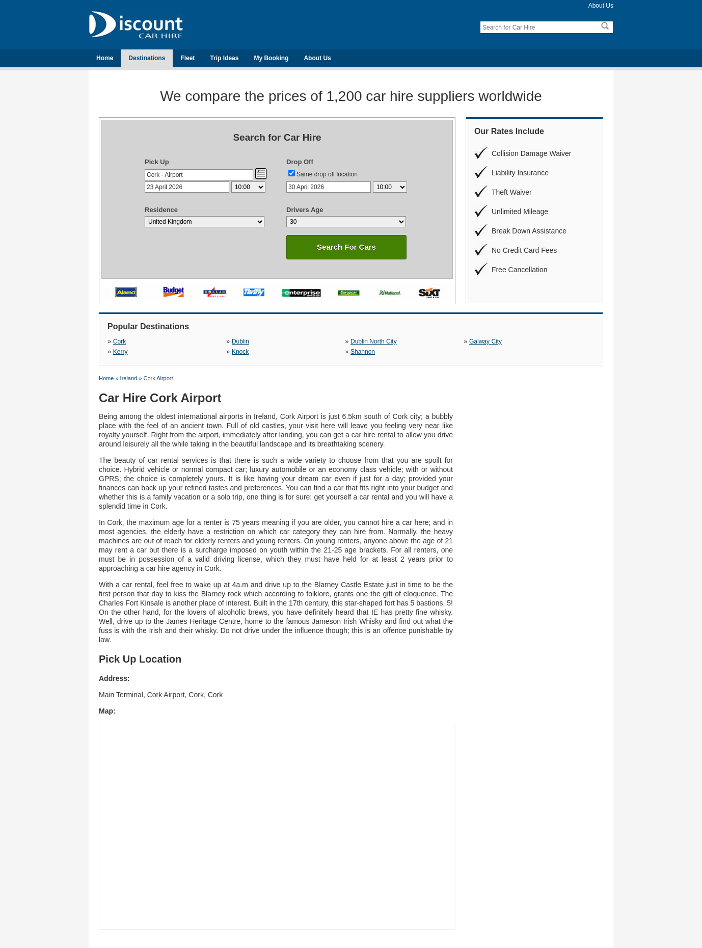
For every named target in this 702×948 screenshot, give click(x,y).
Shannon (362, 351)
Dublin (240, 341)
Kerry (120, 351)
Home (104, 58)
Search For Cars (346, 247)
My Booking (271, 58)
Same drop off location (327, 174)
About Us (600, 5)
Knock (240, 351)
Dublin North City (373, 341)
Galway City (485, 341)
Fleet (187, 58)
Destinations (146, 58)
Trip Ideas (224, 58)
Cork (119, 341)
